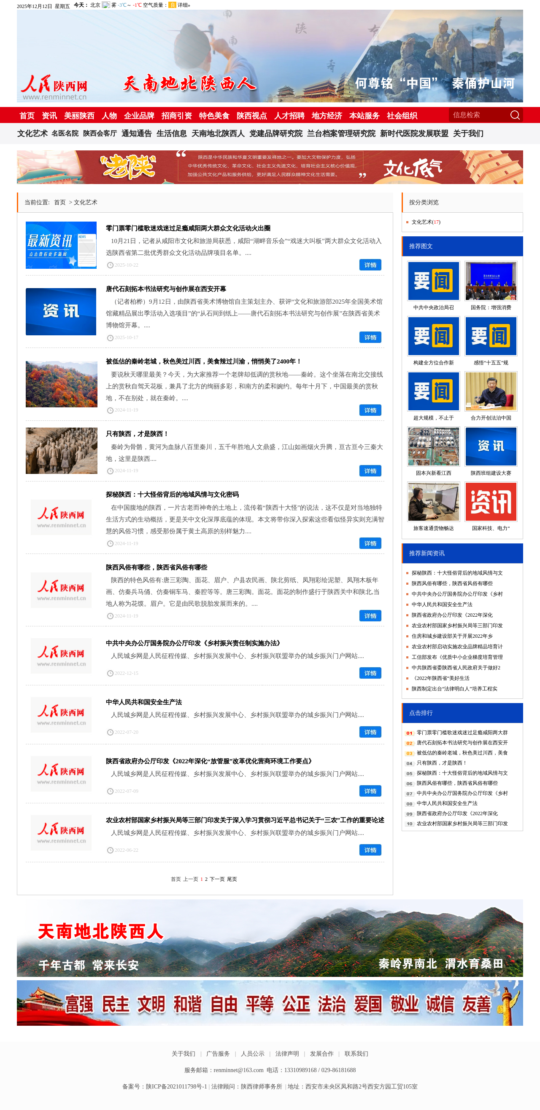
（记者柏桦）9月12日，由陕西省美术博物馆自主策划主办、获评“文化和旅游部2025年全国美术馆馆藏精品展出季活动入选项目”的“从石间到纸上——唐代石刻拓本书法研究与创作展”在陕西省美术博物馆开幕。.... (244, 313)
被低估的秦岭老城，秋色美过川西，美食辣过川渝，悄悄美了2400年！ (204, 361)
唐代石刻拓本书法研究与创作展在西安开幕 (166, 289)
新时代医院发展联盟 (414, 133)
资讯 (49, 116)
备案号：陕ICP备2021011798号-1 (164, 1086)
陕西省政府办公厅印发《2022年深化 (452, 615)
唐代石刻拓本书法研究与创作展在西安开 (462, 743)
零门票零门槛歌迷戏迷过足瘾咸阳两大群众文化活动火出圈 (188, 228)
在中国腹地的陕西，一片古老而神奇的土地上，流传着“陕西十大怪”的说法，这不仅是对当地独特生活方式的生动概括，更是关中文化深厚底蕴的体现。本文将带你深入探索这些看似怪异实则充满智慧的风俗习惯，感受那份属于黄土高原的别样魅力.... (245, 519)
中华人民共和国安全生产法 (144, 702)
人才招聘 (289, 116)
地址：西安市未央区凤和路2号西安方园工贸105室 (353, 1086)
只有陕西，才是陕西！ (137, 434)
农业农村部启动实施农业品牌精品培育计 (457, 647)
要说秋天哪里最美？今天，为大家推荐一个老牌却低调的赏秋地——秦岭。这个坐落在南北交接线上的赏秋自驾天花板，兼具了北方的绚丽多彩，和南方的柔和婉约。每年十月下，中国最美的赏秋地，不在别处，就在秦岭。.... (244, 386)
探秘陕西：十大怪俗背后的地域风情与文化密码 (172, 494)
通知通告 (137, 133)
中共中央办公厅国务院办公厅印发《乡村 (457, 594)
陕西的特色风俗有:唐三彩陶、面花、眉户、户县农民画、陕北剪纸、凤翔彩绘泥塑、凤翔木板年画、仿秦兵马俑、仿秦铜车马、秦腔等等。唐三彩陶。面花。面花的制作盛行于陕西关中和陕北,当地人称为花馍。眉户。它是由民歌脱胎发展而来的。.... (243, 592)
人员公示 (253, 1054)
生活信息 (172, 133)
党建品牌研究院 (275, 133)
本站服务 (364, 116)
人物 (109, 116)
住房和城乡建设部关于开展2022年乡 (452, 636)
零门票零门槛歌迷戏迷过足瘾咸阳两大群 (462, 733)
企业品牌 (139, 116)
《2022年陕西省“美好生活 (441, 678)
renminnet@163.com (239, 1070)
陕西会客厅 (100, 133)
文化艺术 (32, 133)
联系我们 (356, 1054)
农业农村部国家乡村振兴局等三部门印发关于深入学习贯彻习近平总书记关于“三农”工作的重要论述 (245, 820)
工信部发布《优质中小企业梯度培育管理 (457, 657)
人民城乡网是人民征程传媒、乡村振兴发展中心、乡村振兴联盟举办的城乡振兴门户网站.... (237, 656)
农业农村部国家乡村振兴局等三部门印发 (457, 626)
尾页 (232, 879)
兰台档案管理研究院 (341, 133)
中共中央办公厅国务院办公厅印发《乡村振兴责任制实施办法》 (194, 643)
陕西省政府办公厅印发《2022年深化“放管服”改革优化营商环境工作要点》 (210, 761)
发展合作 (322, 1054)
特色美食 (214, 116)
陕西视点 (252, 116)
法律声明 (287, 1054)
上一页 (190, 879)
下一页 (217, 879)
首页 (27, 116)
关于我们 (468, 133)
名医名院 (64, 133)
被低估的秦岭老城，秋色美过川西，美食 (462, 753)
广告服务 (218, 1054)
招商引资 (177, 116)
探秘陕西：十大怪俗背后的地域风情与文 (457, 573)
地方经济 (327, 116)
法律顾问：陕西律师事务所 (246, 1086)
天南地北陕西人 (218, 133)
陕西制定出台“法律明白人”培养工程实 (454, 689)
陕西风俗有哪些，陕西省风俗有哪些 (156, 567)
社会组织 (402, 116)
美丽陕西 (79, 116)
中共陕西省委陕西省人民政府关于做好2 (456, 668)
